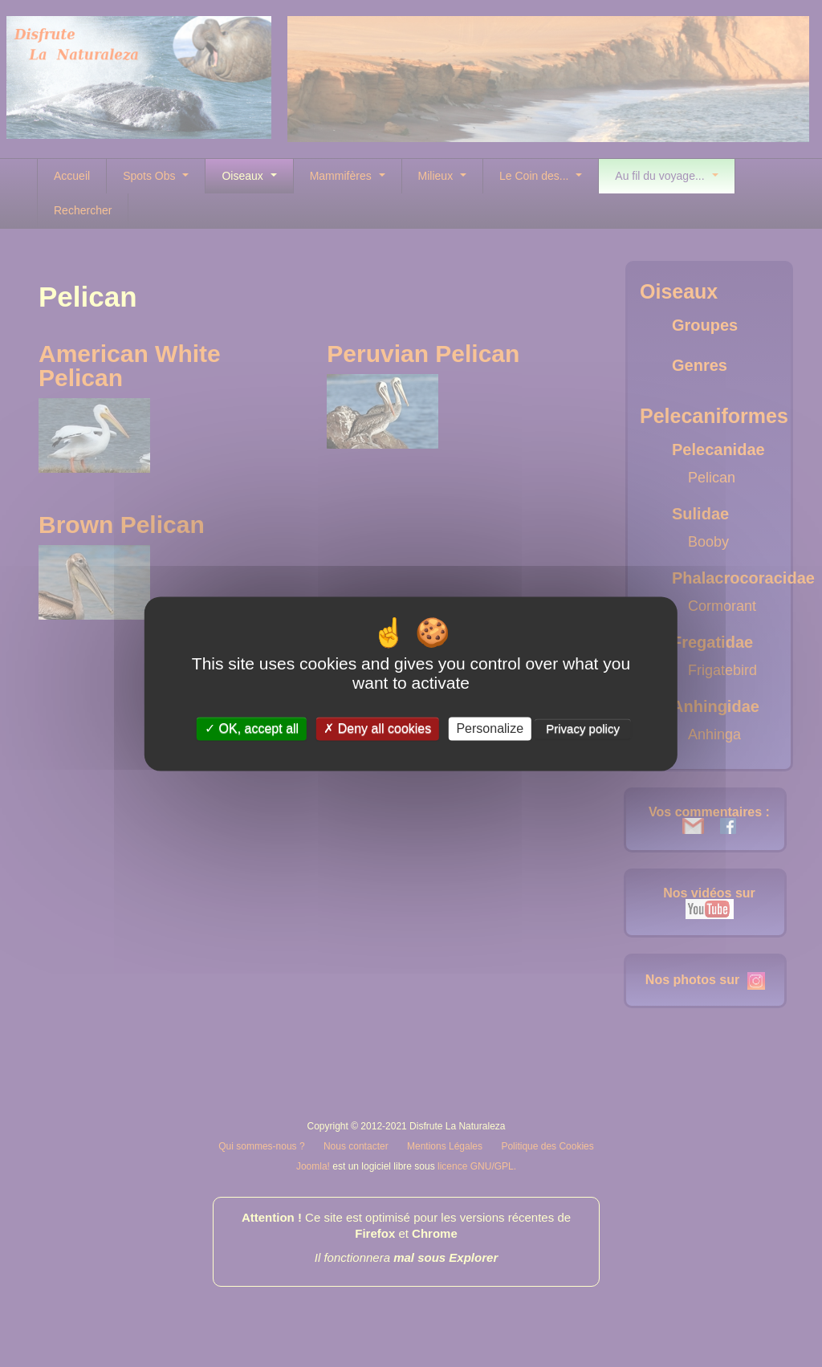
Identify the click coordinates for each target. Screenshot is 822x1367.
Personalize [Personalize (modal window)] (489, 728)
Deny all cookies (377, 728)
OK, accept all (252, 728)
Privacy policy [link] (583, 728)
